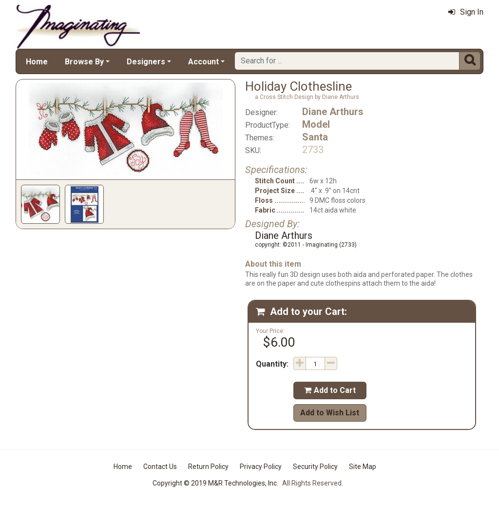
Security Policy (315, 466)
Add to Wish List (329, 412)
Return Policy (208, 466)
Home (37, 61)
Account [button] (203, 61)
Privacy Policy (261, 466)
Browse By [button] (84, 61)
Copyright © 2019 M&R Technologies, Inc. (215, 483)
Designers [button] (146, 61)
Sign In (465, 12)
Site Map (362, 466)
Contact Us (160, 466)
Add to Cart (330, 390)
